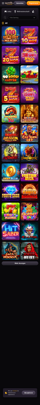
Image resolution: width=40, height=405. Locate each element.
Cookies (15, 391)
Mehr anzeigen (20, 263)
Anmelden (19, 3)
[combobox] (22, 17)
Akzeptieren (28, 393)
